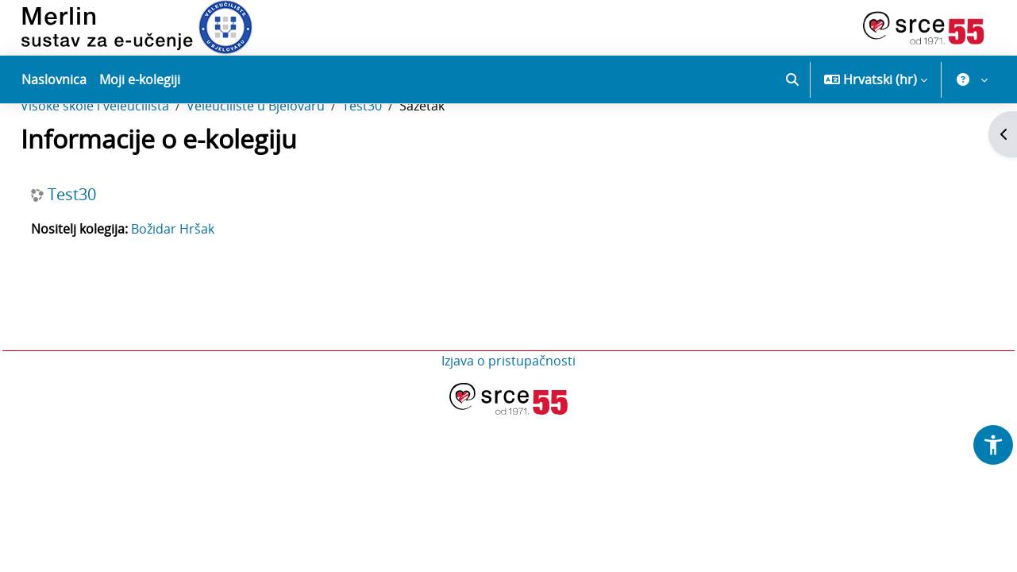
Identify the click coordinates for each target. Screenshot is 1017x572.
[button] (792, 79)
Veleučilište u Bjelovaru (291, 157)
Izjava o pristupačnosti (508, 412)
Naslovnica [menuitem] (54, 79)
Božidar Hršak (208, 280)
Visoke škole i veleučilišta (130, 157)
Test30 (398, 157)
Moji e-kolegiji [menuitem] (139, 79)
